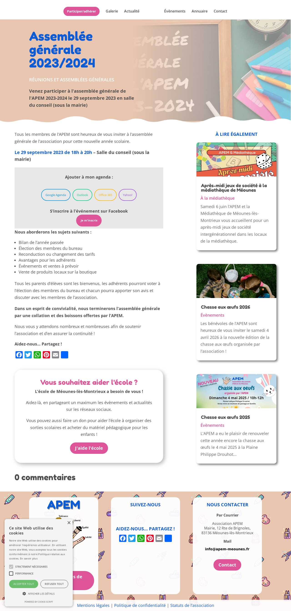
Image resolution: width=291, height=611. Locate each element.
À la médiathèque (218, 198)
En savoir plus (29, 558)
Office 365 (105, 195)
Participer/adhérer (81, 11)
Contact (220, 12)
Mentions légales (93, 605)
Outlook (82, 195)
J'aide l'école (89, 448)
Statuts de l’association (192, 605)
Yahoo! (127, 195)
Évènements (175, 12)
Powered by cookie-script (39, 601)
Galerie (112, 12)
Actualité (131, 12)
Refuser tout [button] (54, 584)
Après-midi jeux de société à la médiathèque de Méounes (234, 188)
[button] (38, 593)
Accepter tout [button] (23, 584)
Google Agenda (55, 195)
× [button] (68, 523)
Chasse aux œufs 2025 (225, 417)
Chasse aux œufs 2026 (225, 307)
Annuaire (200, 12)
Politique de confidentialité (140, 605)
